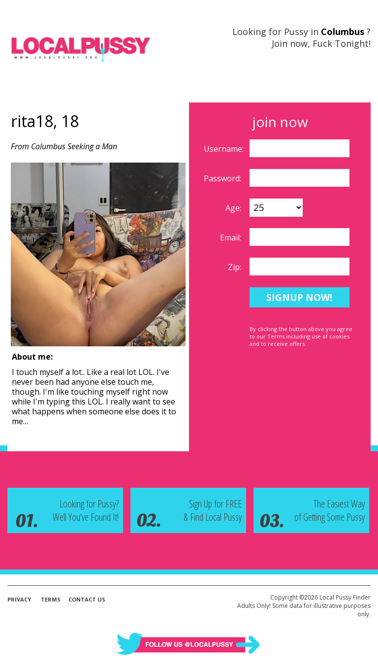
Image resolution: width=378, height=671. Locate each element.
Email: (231, 237)
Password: (223, 178)
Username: (225, 148)
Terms (51, 599)
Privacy (19, 599)
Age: (234, 207)
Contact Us (86, 599)
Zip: (235, 267)
